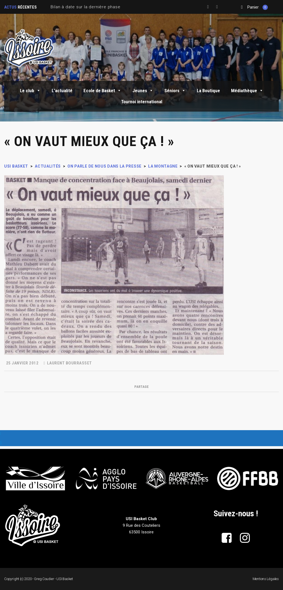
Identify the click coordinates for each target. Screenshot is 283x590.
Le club (30, 90)
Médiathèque (247, 90)
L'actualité (62, 90)
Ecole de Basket (102, 90)
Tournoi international (141, 101)
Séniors (175, 90)
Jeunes (142, 90)
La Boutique (208, 90)
